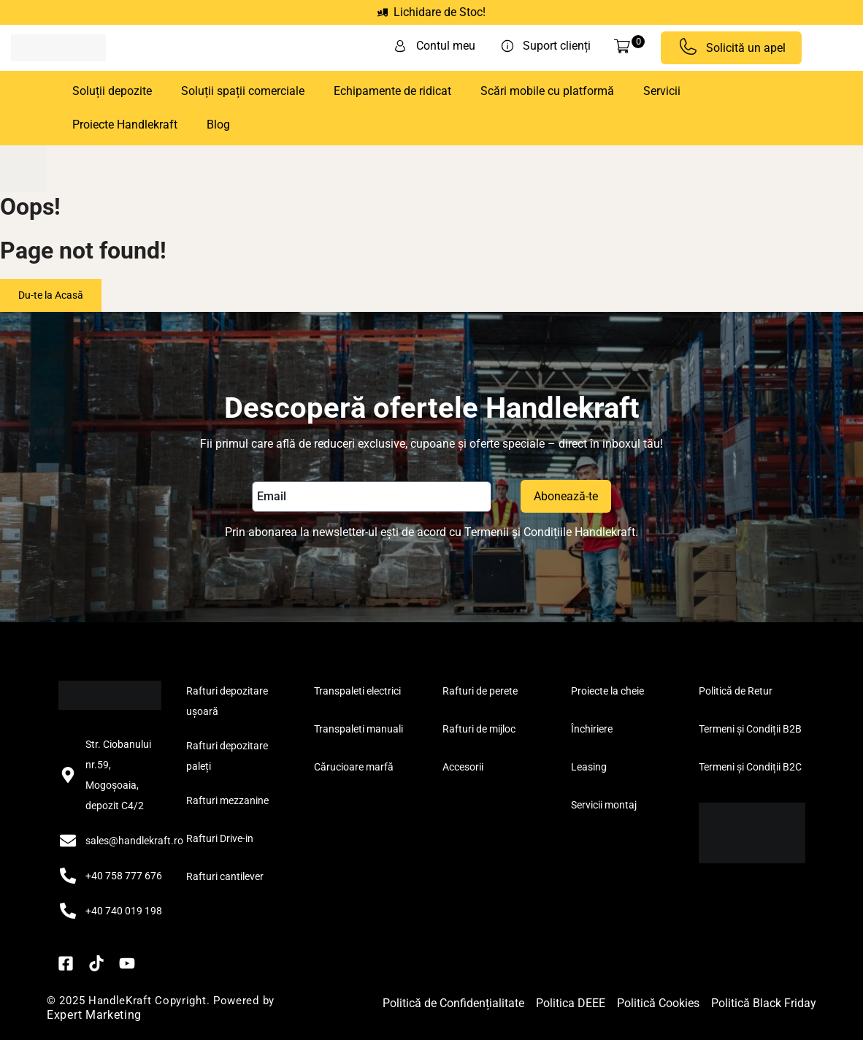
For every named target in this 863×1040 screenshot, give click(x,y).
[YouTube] (127, 963)
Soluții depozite (112, 91)
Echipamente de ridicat (392, 91)
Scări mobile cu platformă (547, 91)
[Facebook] (66, 963)
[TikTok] (96, 963)
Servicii (661, 91)
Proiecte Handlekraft (124, 124)
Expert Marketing (94, 1015)
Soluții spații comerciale (242, 91)
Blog (218, 124)
